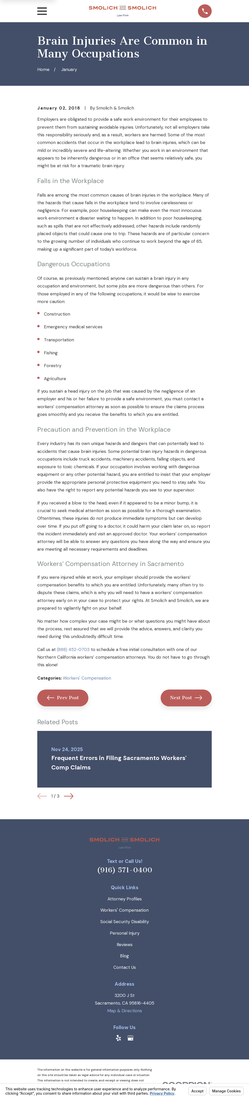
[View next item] (68, 796)
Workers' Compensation (87, 678)
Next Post (186, 697)
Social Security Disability (124, 921)
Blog (124, 956)
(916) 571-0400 (124, 870)
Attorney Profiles (125, 899)
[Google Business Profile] (130, 1038)
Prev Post (63, 697)
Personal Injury (124, 933)
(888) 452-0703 (73, 649)
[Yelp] (118, 1038)
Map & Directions (124, 1010)
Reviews (125, 944)
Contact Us (124, 967)
